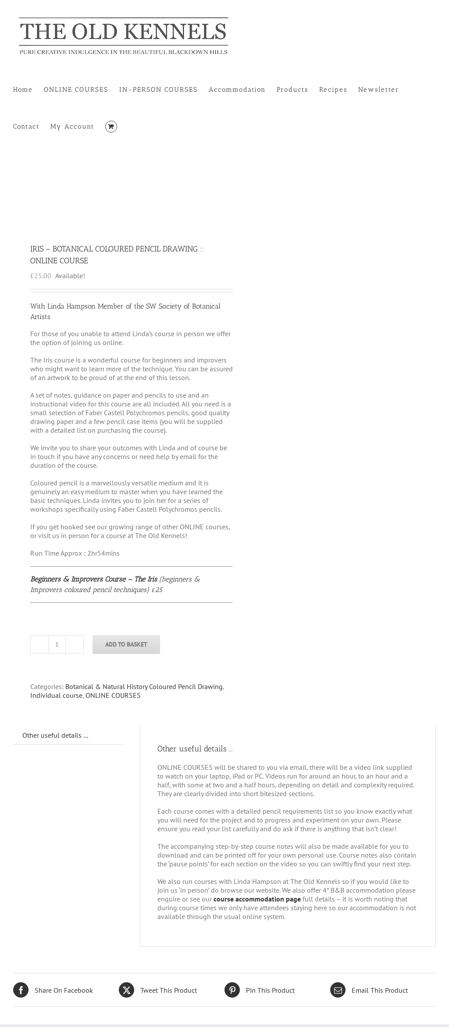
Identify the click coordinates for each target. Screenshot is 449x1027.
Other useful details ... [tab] (55, 735)
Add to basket (126, 644)
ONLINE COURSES (113, 695)
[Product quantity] (57, 644)
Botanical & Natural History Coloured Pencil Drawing (144, 686)
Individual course (56, 695)
